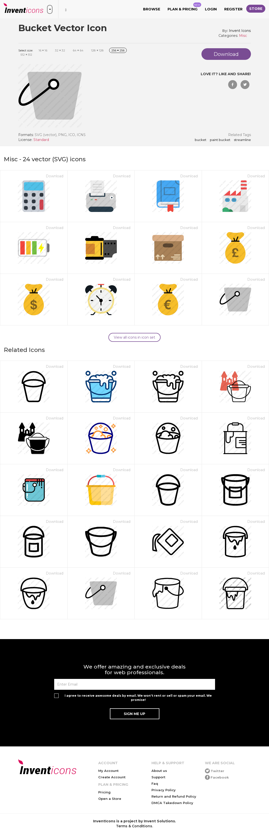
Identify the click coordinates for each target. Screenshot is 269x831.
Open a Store (109, 799)
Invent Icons (240, 30)
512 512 (26, 54)
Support (158, 777)
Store (255, 8)
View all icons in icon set (134, 337)
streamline (242, 140)
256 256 (117, 50)
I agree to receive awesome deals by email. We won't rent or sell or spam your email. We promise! (138, 698)
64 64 (78, 50)
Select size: (25, 50)
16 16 (43, 50)
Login (211, 9)
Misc (243, 35)
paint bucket (220, 140)
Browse (151, 9)
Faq (154, 783)
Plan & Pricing (184, 6)
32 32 (60, 50)
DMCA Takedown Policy (172, 803)
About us (159, 771)
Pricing (104, 792)
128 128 (97, 50)
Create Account (111, 777)
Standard (41, 140)
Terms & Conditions (134, 826)
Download (54, 176)
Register (233, 9)
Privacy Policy (163, 790)
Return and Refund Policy (173, 796)
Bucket (200, 140)
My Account (108, 771)
